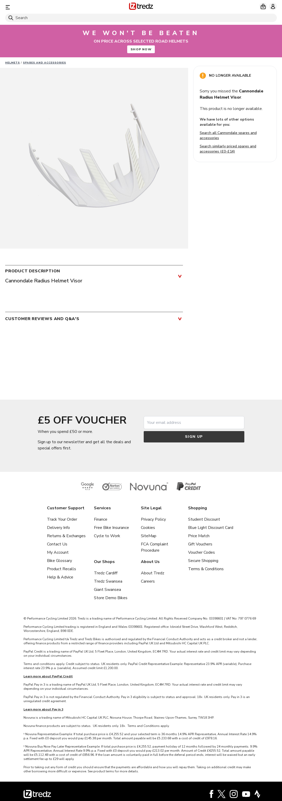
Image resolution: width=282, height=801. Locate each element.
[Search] (141, 18)
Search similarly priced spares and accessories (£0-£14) (228, 149)
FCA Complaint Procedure (154, 547)
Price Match (199, 536)
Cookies (148, 527)
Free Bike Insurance (111, 527)
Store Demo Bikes (110, 598)
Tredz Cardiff (105, 573)
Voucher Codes (201, 552)
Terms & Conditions (206, 569)
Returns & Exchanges (66, 536)
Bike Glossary (59, 561)
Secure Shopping (203, 561)
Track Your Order (62, 519)
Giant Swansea (107, 589)
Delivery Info (58, 527)
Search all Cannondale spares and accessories (228, 135)
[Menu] (49, 7)
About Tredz (152, 573)
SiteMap (148, 536)
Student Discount (204, 519)
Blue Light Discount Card (210, 527)
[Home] (141, 7)
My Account (58, 552)
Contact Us (57, 544)
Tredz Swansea (108, 581)
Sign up (194, 436)
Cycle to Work (107, 536)
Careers (148, 581)
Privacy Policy (153, 519)
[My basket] (263, 6)
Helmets (12, 63)
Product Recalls (61, 569)
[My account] (273, 6)
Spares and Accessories (44, 63)
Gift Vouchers (200, 544)
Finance (100, 519)
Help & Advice (60, 577)
